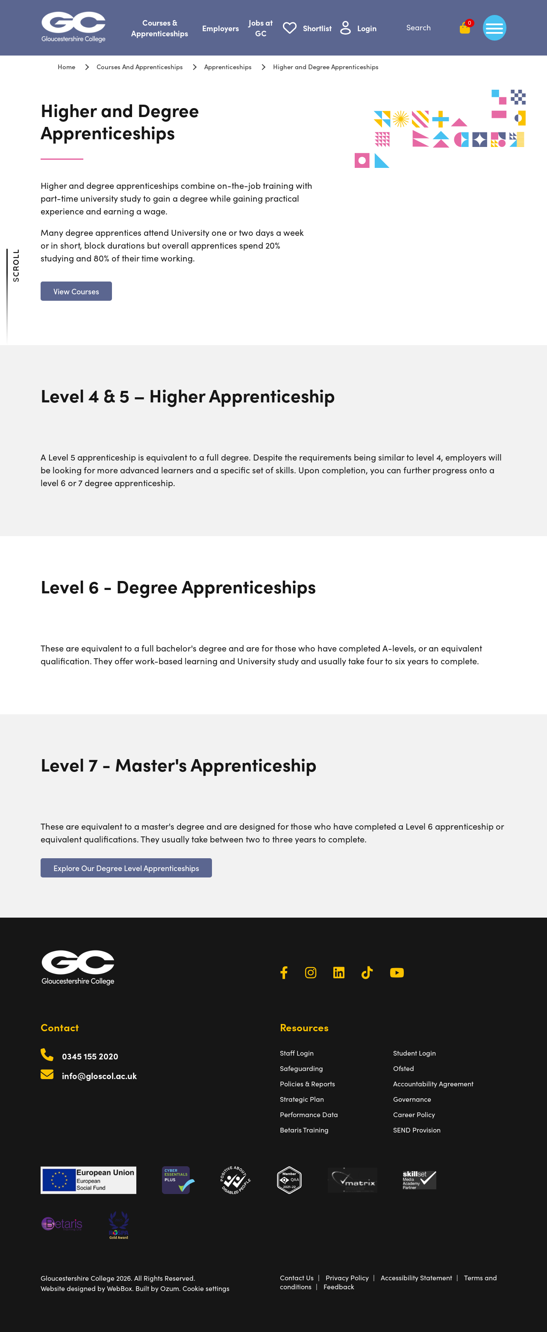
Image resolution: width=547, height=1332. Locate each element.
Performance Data (309, 1114)
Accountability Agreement (433, 1083)
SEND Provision (417, 1129)
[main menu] (494, 28)
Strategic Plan (302, 1098)
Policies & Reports (307, 1083)
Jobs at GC (261, 27)
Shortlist (317, 28)
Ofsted (403, 1068)
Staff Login (297, 1052)
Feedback (338, 1286)
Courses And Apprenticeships (140, 66)
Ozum (169, 1288)
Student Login (414, 1052)
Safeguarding (301, 1068)
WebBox (119, 1288)
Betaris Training (304, 1129)
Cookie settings (205, 1288)
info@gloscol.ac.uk (99, 1075)
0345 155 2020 (90, 1056)
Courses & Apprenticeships (159, 27)
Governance (412, 1098)
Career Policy (414, 1114)
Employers (220, 28)
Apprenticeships (228, 66)
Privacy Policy (347, 1277)
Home (66, 66)
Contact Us (297, 1277)
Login (366, 28)
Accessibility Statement (416, 1277)
